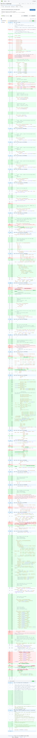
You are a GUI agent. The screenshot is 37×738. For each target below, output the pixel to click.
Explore (5, 1)
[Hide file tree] (1, 18)
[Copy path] (16, 21)
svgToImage (8, 3)
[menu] (35, 19)
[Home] (1, 1)
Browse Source (33, 9)
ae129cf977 (33, 15)
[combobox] (31, 19)
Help (8, 1)
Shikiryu (4, 3)
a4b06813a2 (26, 15)
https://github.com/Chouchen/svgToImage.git (9, 5)
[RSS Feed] (20, 3)
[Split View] (33, 19)
